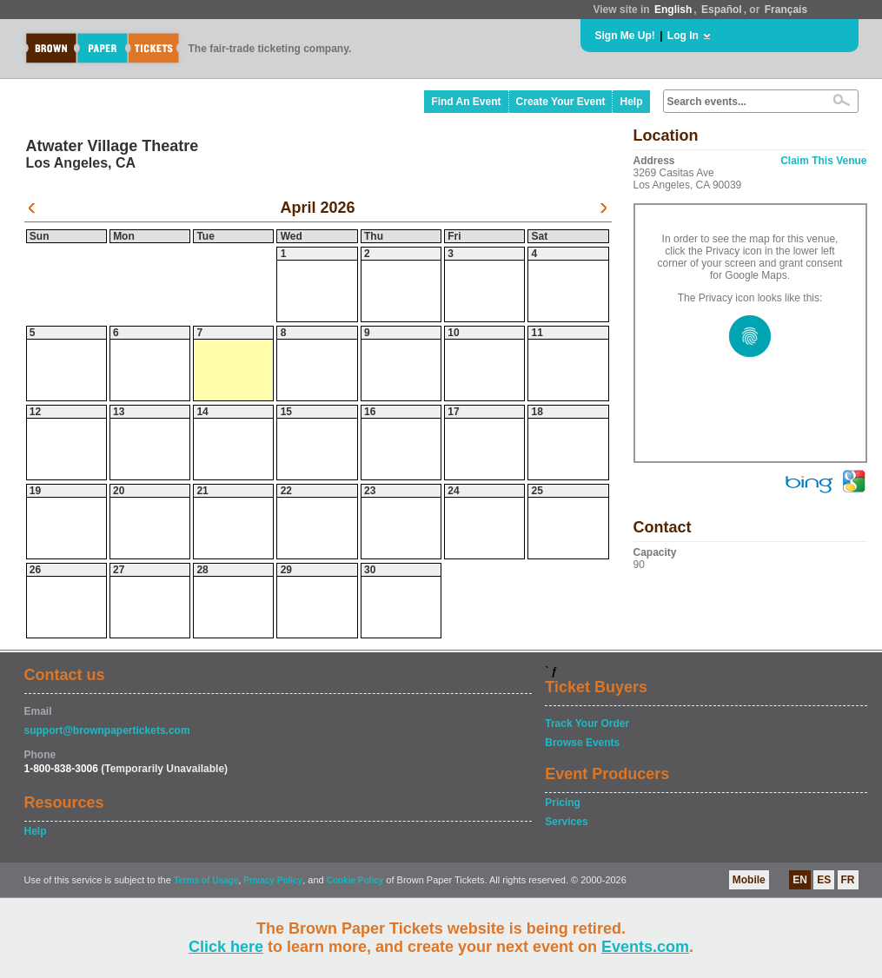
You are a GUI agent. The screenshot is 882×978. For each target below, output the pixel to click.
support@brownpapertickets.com (107, 730)
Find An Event (466, 102)
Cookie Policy (355, 880)
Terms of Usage (206, 880)
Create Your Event (561, 102)
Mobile (749, 880)
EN (799, 880)
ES (824, 880)
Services (566, 822)
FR (848, 880)
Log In (683, 36)
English (673, 9)
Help (631, 102)
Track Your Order (587, 723)
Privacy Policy (272, 880)
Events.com (645, 946)
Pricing (562, 802)
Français (786, 9)
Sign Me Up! (625, 36)
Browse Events (582, 743)
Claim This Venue (823, 161)
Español (721, 9)
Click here (226, 946)
